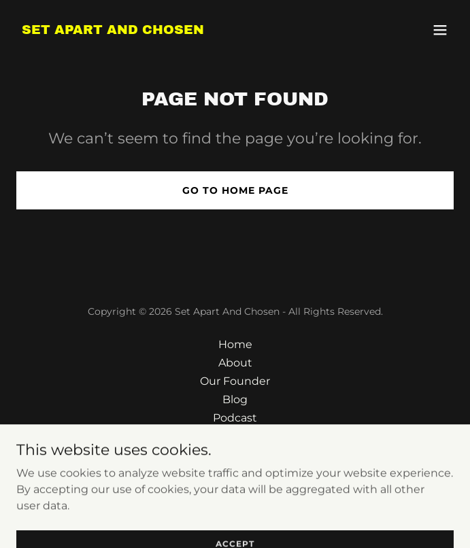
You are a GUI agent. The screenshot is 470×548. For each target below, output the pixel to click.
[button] (440, 30)
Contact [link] (235, 436)
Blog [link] (235, 399)
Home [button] (235, 344)
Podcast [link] (235, 417)
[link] (113, 30)
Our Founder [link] (235, 381)
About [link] (235, 362)
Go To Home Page (235, 190)
